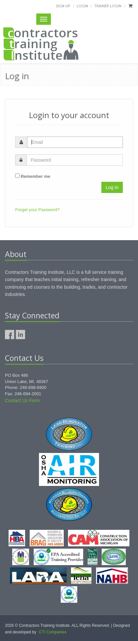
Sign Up (63, 5)
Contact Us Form (22, 400)
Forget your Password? (37, 209)
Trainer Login (107, 5)
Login (82, 5)
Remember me (36, 176)
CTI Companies (52, 632)
